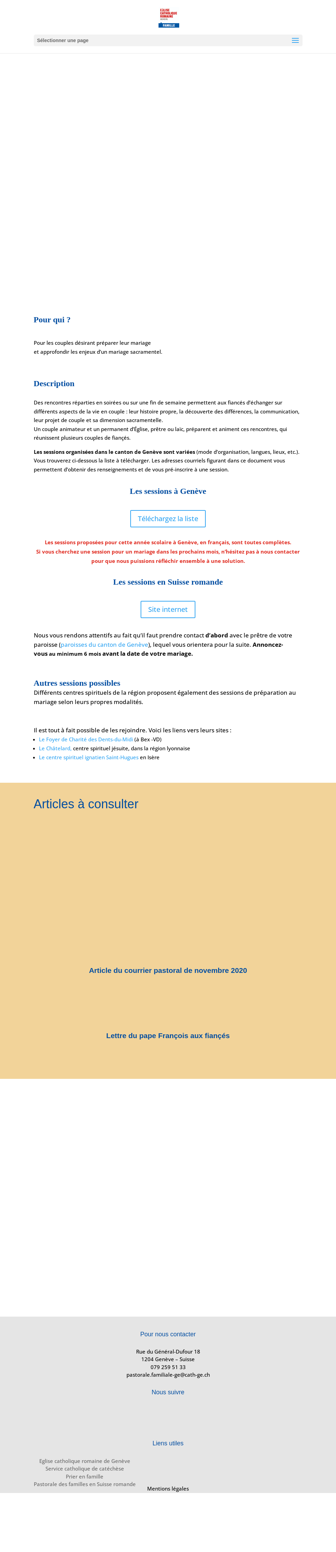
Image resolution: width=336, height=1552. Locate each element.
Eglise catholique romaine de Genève (84, 1460)
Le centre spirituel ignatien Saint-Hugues (89, 757)
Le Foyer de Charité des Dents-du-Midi (86, 739)
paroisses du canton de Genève (104, 644)
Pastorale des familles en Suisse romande (85, 1484)
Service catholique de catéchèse (84, 1468)
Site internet (168, 609)
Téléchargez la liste (168, 518)
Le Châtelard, (55, 748)
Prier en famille (84, 1476)
